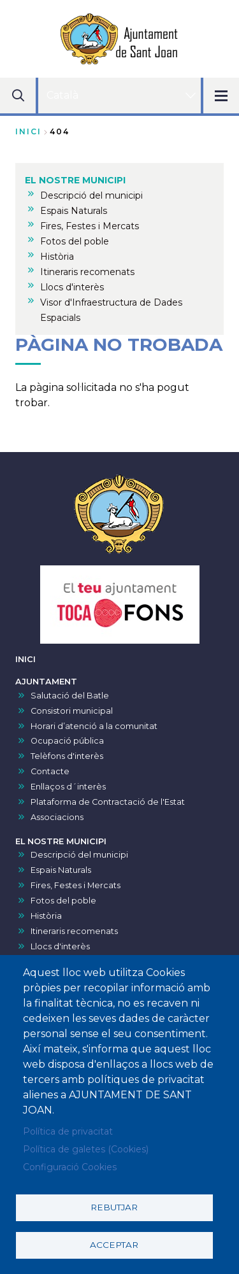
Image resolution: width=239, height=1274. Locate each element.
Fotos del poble (63, 900)
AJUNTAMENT (46, 681)
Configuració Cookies (70, 1167)
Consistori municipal (72, 711)
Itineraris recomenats (74, 931)
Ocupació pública (67, 741)
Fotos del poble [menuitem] (74, 241)
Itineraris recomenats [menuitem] (87, 272)
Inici (28, 131)
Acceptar (114, 1245)
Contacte (50, 771)
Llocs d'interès (60, 946)
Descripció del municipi (79, 855)
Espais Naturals (61, 870)
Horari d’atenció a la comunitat (94, 726)
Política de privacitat (68, 1131)
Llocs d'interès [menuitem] (72, 287)
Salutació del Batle (70, 695)
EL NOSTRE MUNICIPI (60, 841)
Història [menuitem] (57, 256)
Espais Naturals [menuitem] (73, 210)
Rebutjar (114, 1207)
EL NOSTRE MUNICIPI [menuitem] (75, 180)
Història (46, 916)
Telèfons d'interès (67, 756)
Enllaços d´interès (68, 786)
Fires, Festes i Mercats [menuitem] (89, 226)
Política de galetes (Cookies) (85, 1149)
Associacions (57, 817)
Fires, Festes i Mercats (75, 885)
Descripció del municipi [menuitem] (91, 195)
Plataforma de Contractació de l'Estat (108, 802)
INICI (25, 659)
